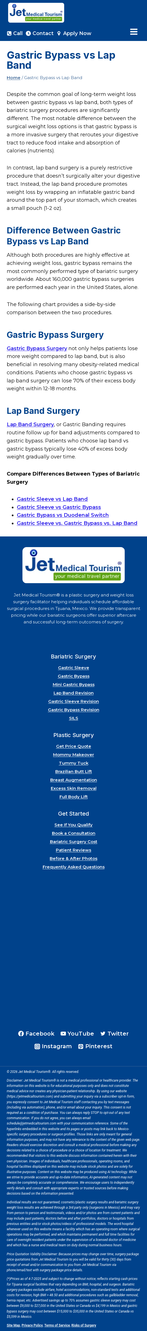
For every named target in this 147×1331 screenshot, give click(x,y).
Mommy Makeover (73, 754)
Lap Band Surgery (30, 424)
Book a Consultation (73, 833)
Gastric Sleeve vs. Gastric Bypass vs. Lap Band (77, 523)
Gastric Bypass (73, 676)
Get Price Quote (73, 746)
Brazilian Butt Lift (73, 771)
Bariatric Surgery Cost (73, 841)
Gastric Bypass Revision (73, 709)
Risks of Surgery (84, 1325)
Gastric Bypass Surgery (37, 348)
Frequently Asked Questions (74, 866)
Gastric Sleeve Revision (73, 701)
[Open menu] (133, 32)
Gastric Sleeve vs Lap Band (52, 499)
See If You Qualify (73, 824)
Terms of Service (57, 1325)
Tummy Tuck (73, 763)
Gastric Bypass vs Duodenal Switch (63, 515)
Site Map (13, 1325)
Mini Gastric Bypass (74, 684)
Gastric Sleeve (73, 667)
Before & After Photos (73, 858)
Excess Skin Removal (74, 788)
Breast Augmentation (73, 779)
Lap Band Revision (74, 693)
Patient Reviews (73, 850)
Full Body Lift (73, 796)
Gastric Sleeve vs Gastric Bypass (59, 507)
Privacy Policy (32, 1325)
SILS (73, 718)
